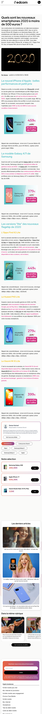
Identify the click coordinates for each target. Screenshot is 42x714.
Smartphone (6, 705)
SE (33, 89)
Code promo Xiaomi (24, 443)
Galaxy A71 (23, 167)
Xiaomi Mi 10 (5, 371)
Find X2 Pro (27, 240)
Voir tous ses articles (11, 437)
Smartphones (8, 443)
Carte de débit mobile (10, 710)
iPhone (29, 89)
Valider (21, 672)
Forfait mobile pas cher (10, 687)
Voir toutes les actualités (21, 645)
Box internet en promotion (11, 690)
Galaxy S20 (27, 162)
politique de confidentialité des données (28, 677)
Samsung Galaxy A (9, 453)
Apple (23, 453)
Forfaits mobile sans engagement (13, 693)
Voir (35, 468)
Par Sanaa (4, 75)
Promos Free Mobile (9, 696)
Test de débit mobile (9, 708)
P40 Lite (18, 311)
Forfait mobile (7, 699)
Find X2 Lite (16, 242)
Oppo (21, 240)
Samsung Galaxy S (19, 448)
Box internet (6, 702)
